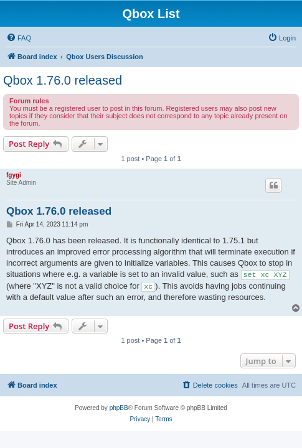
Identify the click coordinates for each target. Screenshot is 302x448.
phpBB (119, 407)
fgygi (13, 175)
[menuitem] (18, 37)
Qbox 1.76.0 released (62, 80)
